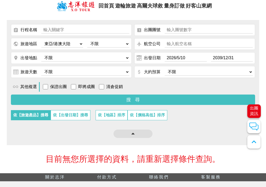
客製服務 (211, 180)
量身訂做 (179, 7)
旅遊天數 (25, 75)
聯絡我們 (159, 180)
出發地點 (25, 61)
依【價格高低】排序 (147, 118)
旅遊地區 (25, 47)
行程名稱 (25, 33)
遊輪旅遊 (122, 7)
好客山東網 (207, 7)
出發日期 (149, 61)
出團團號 (149, 33)
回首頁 (98, 7)
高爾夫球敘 (150, 7)
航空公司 (149, 47)
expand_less (253, 141)
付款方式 (107, 180)
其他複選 (25, 90)
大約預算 (149, 75)
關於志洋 (55, 180)
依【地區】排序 (111, 118)
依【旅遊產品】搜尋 (30, 118)
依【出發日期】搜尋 (70, 118)
